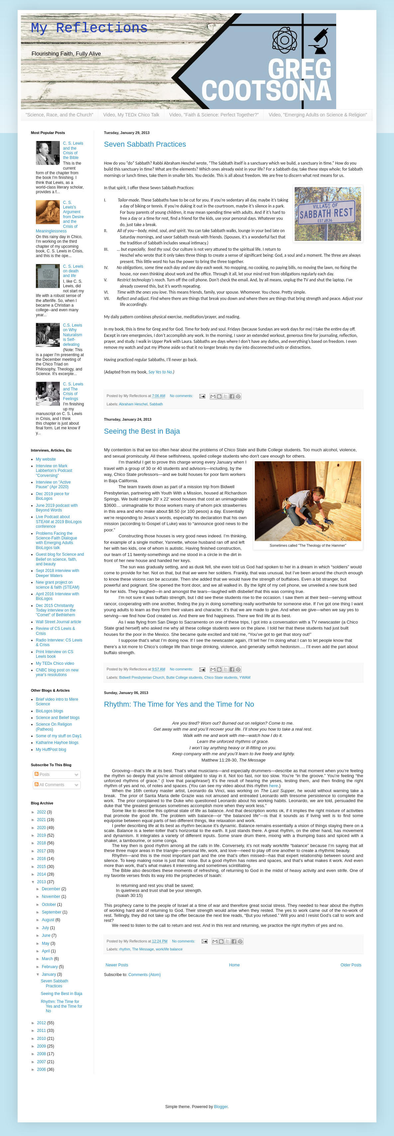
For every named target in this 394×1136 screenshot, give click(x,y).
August (48, 920)
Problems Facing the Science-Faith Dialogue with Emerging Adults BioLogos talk (56, 540)
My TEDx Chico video (55, 663)
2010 (42, 1038)
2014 (42, 874)
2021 (42, 819)
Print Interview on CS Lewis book (54, 654)
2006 (42, 1069)
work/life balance (169, 949)
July (46, 927)
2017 (42, 851)
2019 (42, 835)
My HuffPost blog (51, 749)
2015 (42, 866)
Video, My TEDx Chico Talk (131, 114)
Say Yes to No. (160, 372)
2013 (42, 882)
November (51, 896)
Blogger (221, 1106)
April (46, 951)
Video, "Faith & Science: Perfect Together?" (214, 114)
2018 (42, 843)
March (48, 958)
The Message (143, 949)
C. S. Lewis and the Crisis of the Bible (73, 150)
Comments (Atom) (144, 974)
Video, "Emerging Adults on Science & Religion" (318, 114)
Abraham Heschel (133, 404)
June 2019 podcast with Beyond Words (57, 507)
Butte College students (184, 677)
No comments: (182, 396)
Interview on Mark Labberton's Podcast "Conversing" (54, 471)
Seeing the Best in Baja (142, 431)
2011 (42, 1030)
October (49, 904)
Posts (42, 774)
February (50, 966)
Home (234, 965)
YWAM (245, 677)
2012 (42, 1023)
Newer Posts (117, 965)
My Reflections (89, 29)
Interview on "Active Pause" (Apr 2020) (53, 484)
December (51, 889)
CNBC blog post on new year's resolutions (57, 672)
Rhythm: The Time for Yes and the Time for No (179, 704)
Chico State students (221, 677)
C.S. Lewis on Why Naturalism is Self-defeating (72, 335)
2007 (42, 1062)
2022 (42, 812)
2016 (42, 858)
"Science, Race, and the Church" (59, 114)
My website (46, 459)
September (52, 912)
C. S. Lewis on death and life (73, 271)
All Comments (49, 784)
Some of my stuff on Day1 (59, 736)
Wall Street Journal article (58, 622)
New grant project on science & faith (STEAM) (57, 584)
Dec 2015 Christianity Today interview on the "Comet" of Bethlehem (55, 610)
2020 (42, 827)
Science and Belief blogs (57, 717)
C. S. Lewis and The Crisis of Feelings (73, 391)
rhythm (124, 949)
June (46, 935)
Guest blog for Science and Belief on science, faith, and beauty (60, 559)
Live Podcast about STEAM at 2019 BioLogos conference (59, 521)
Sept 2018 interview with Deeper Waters (57, 573)
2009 (42, 1046)
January (49, 974)
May (46, 943)
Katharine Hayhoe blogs (57, 742)
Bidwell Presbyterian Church (141, 677)
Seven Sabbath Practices (145, 144)
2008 (42, 1054)
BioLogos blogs (49, 711)
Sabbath (156, 404)
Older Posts (351, 965)
